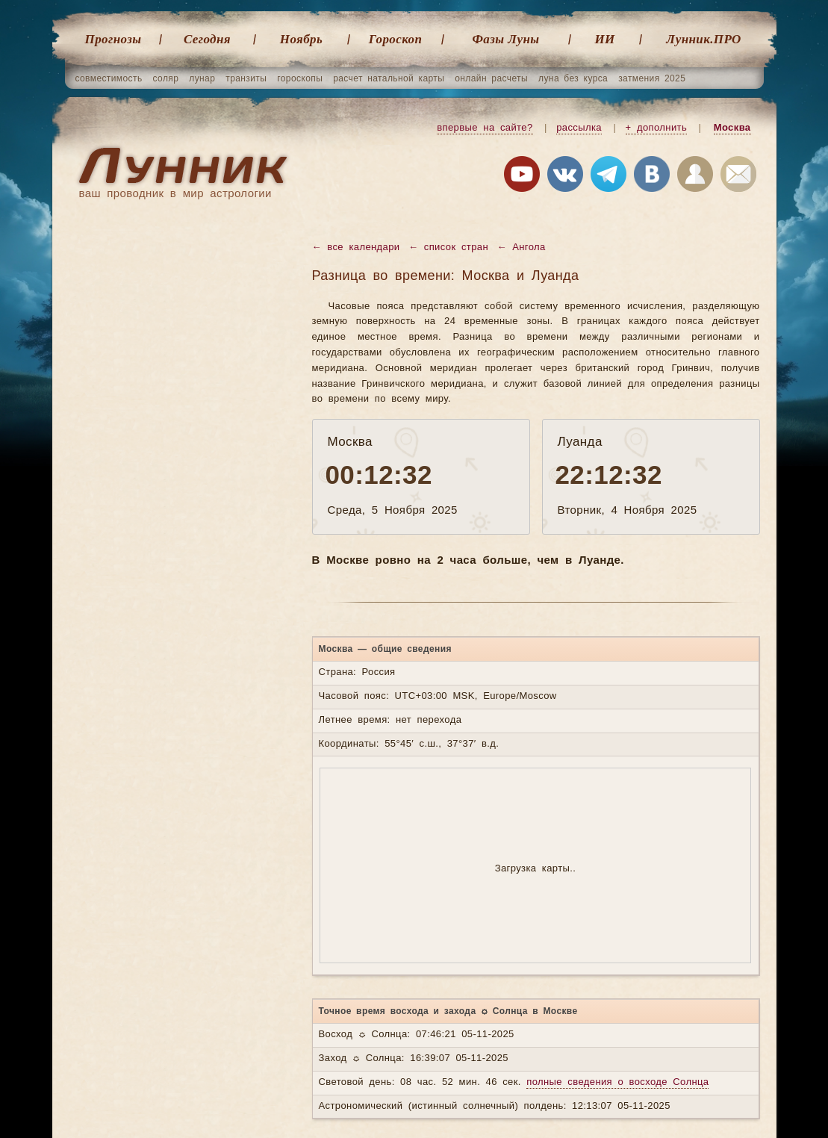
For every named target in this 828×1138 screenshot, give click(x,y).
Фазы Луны (506, 39)
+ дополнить (657, 128)
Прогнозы (113, 39)
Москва (732, 128)
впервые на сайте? (484, 128)
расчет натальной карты (388, 78)
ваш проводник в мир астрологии (175, 193)
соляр (166, 78)
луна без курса (573, 78)
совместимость (109, 78)
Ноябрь (301, 39)
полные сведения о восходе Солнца (617, 1082)
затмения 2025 (651, 78)
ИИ (604, 39)
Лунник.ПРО (703, 39)
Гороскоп (396, 39)
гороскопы (300, 78)
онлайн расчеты (491, 78)
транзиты (246, 78)
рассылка (579, 128)
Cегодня (207, 39)
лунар (202, 78)
